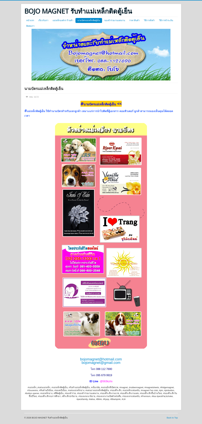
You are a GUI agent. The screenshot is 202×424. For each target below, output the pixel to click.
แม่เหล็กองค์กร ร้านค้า (63, 20)
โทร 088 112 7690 (101, 369)
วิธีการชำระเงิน (166, 20)
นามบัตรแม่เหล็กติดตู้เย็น (88, 20)
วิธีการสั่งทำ (149, 20)
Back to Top (172, 417)
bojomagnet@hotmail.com (101, 359)
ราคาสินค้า (134, 20)
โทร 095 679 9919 (101, 375)
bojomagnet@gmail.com (101, 363)
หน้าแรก (30, 20)
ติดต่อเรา (30, 26)
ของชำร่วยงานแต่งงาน (114, 20)
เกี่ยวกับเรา (43, 20)
